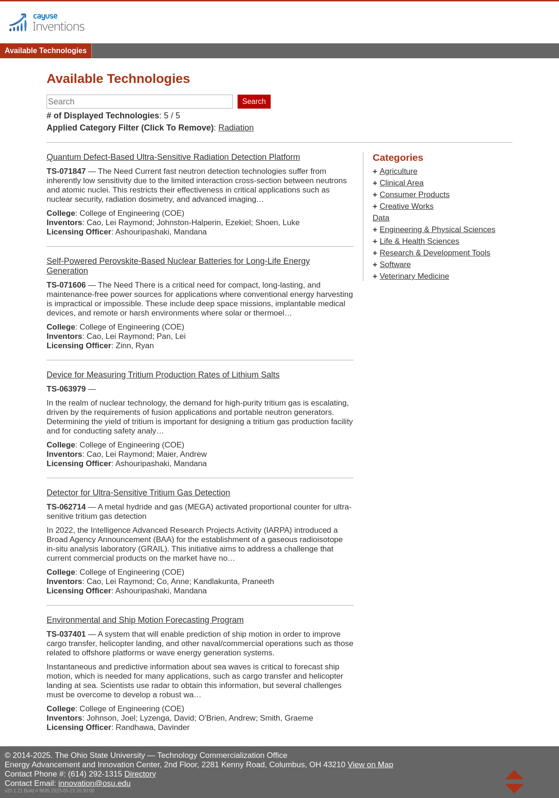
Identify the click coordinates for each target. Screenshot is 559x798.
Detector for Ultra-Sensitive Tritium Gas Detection (138, 492)
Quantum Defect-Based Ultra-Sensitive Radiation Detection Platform (173, 157)
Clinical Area (402, 183)
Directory (140, 774)
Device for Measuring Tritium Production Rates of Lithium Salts (163, 374)
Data (381, 217)
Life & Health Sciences (419, 241)
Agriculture (398, 171)
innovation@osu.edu (94, 783)
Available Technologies (46, 51)
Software (395, 264)
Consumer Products (415, 194)
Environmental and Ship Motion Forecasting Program (145, 620)
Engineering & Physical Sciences (438, 229)
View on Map (370, 764)
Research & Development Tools (435, 252)
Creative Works (407, 206)
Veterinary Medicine (414, 276)
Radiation (236, 127)
